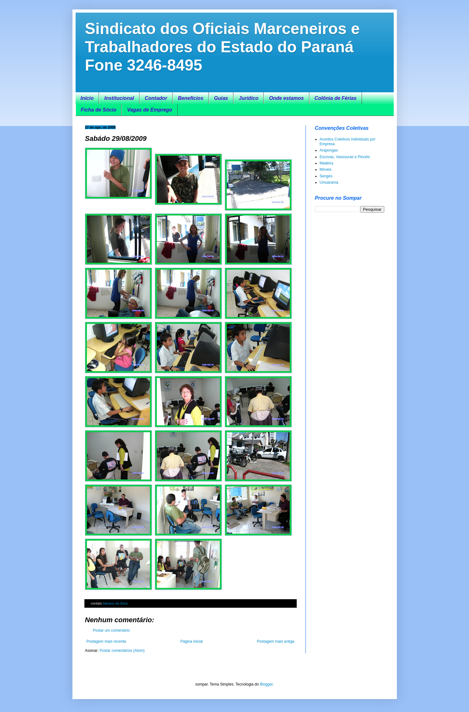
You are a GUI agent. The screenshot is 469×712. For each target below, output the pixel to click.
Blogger (266, 684)
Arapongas (329, 150)
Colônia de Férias (336, 98)
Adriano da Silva (115, 603)
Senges (326, 176)
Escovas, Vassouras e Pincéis (345, 157)
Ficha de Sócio (99, 109)
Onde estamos (286, 98)
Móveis (326, 169)
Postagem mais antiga (276, 641)
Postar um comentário (111, 630)
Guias (221, 98)
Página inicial (191, 641)
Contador (156, 98)
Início (87, 98)
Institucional (119, 98)
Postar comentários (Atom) (122, 650)
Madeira (326, 163)
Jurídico (248, 98)
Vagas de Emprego (149, 109)
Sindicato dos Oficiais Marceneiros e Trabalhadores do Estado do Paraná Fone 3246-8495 (222, 47)
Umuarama (329, 182)
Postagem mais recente (106, 641)
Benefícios (190, 98)
